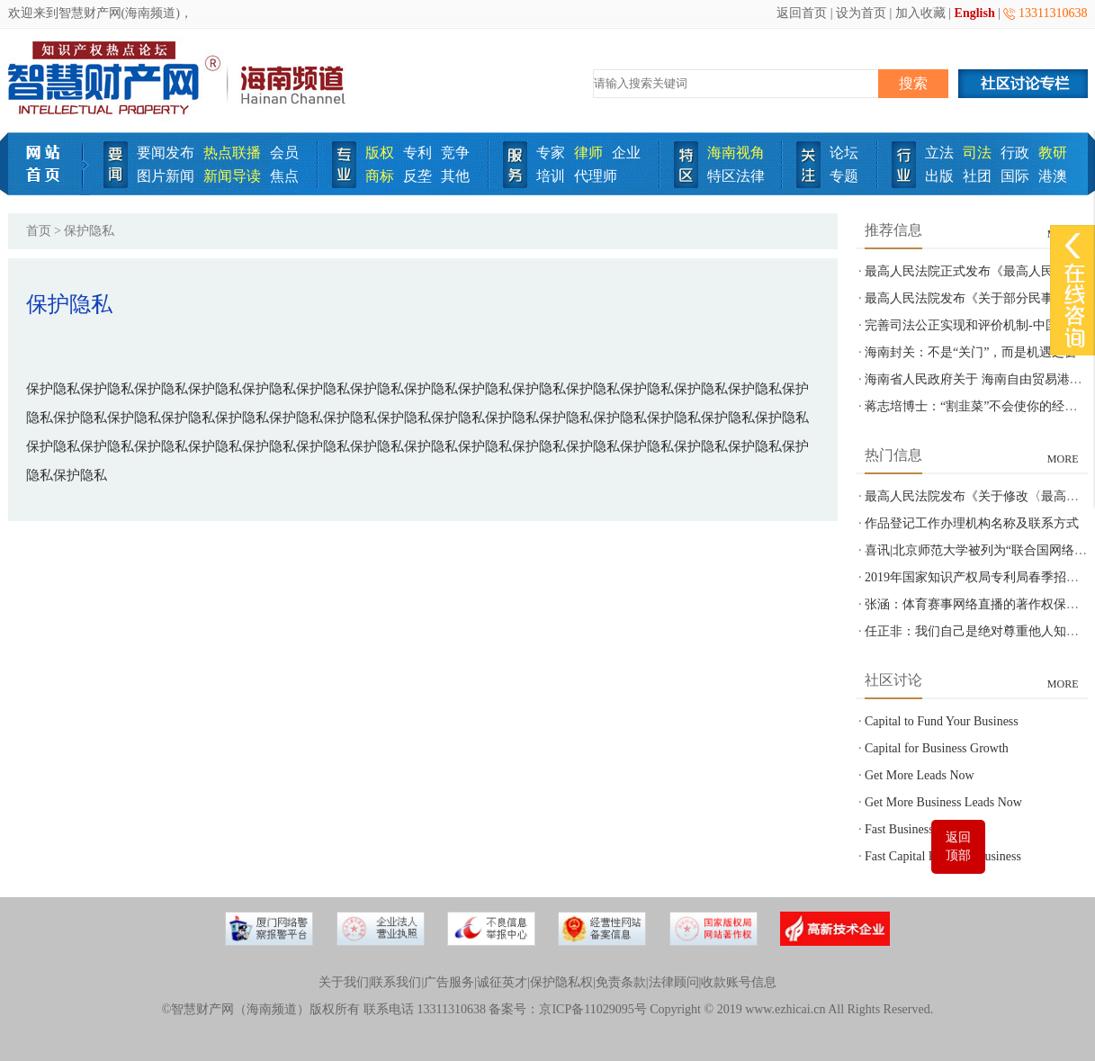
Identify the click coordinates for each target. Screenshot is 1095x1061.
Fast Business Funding (922, 829)
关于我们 (344, 982)
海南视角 (736, 152)
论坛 (844, 152)
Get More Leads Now (919, 775)
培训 (550, 176)
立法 (939, 152)
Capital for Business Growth (937, 748)
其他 (455, 176)
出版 (939, 176)
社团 (977, 176)
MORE (1063, 459)
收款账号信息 (738, 982)
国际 (1015, 176)
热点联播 (232, 152)
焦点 (284, 176)
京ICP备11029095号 (592, 1009)
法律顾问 (674, 982)
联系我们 (396, 982)
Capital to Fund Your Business (942, 721)
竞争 (455, 152)
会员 (284, 152)
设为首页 (861, 13)
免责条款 (621, 982)
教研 (1052, 152)
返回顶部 (958, 846)
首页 (38, 231)
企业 (626, 152)
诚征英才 (502, 982)
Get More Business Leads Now (943, 802)
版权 (379, 152)
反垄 (417, 176)
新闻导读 (232, 176)
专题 (844, 176)
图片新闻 (165, 176)
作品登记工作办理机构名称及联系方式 (972, 523)
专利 (417, 152)
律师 (588, 152)
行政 (1015, 152)
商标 (379, 176)
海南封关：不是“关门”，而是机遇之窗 (971, 352)
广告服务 (449, 982)
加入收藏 (920, 13)
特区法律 (736, 176)
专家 (550, 152)
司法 (977, 152)
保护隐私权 (561, 982)
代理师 (595, 176)
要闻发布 (165, 152)
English (975, 13)
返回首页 (801, 13)
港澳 (1052, 176)
